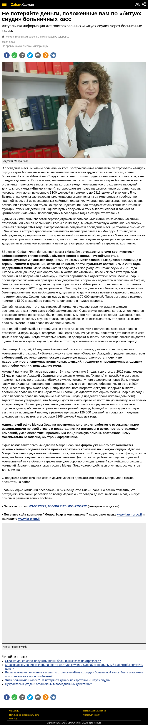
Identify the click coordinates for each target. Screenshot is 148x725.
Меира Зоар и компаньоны (22, 36)
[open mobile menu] (4, 4)
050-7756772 (77, 506)
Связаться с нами (91, 715)
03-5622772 (37, 506)
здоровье (63, 36)
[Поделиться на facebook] (7, 55)
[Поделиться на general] (22, 55)
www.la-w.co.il (29, 518)
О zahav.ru (14, 711)
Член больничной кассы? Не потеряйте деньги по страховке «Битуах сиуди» (57, 680)
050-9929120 (57, 506)
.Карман (27, 4)
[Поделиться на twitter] (30, 55)
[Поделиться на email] (38, 55)
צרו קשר (13, 719)
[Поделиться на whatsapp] (14, 55)
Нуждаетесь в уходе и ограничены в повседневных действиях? (48, 684)
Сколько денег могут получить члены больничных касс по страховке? (53, 661)
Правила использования (94, 711)
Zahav (16, 4)
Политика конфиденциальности (24, 715)
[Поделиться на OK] (46, 55)
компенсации (48, 36)
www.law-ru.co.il (129, 514)
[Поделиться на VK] (53, 55)
